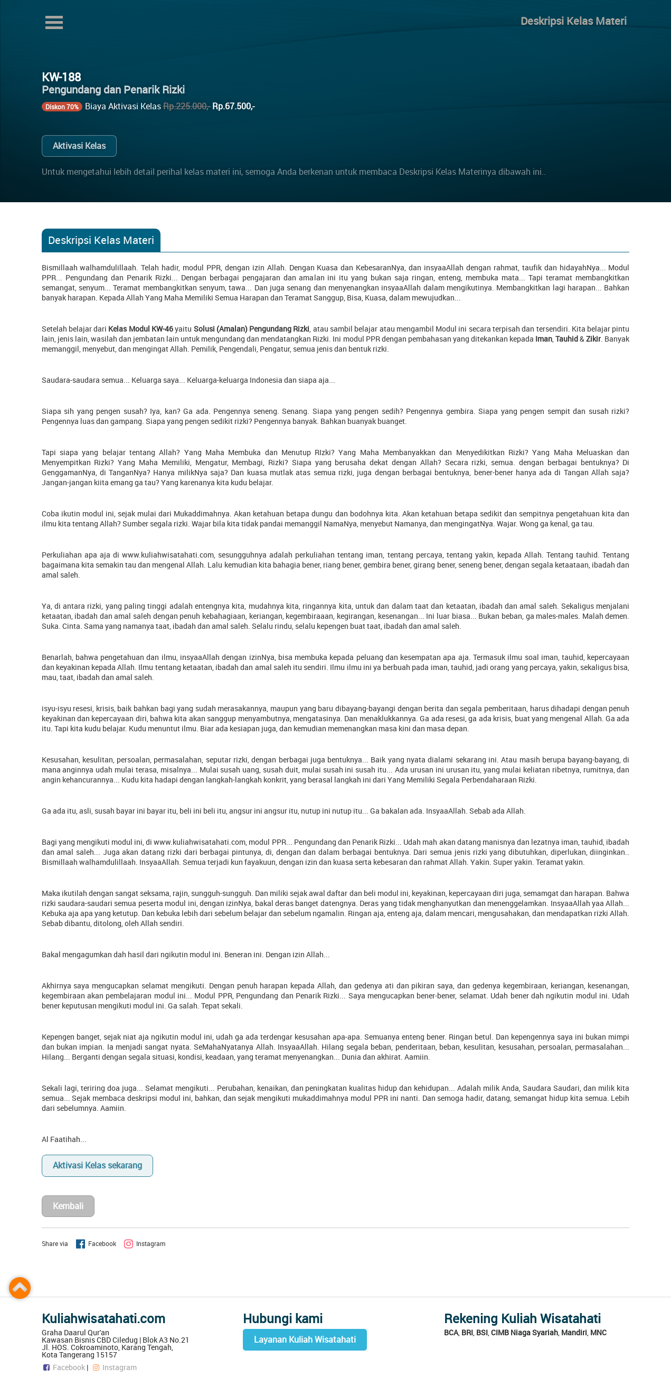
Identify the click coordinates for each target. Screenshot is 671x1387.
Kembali (68, 1206)
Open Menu (54, 22)
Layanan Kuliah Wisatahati (305, 1339)
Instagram (114, 1367)
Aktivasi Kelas (79, 146)
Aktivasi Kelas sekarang (97, 1165)
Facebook (63, 1367)
